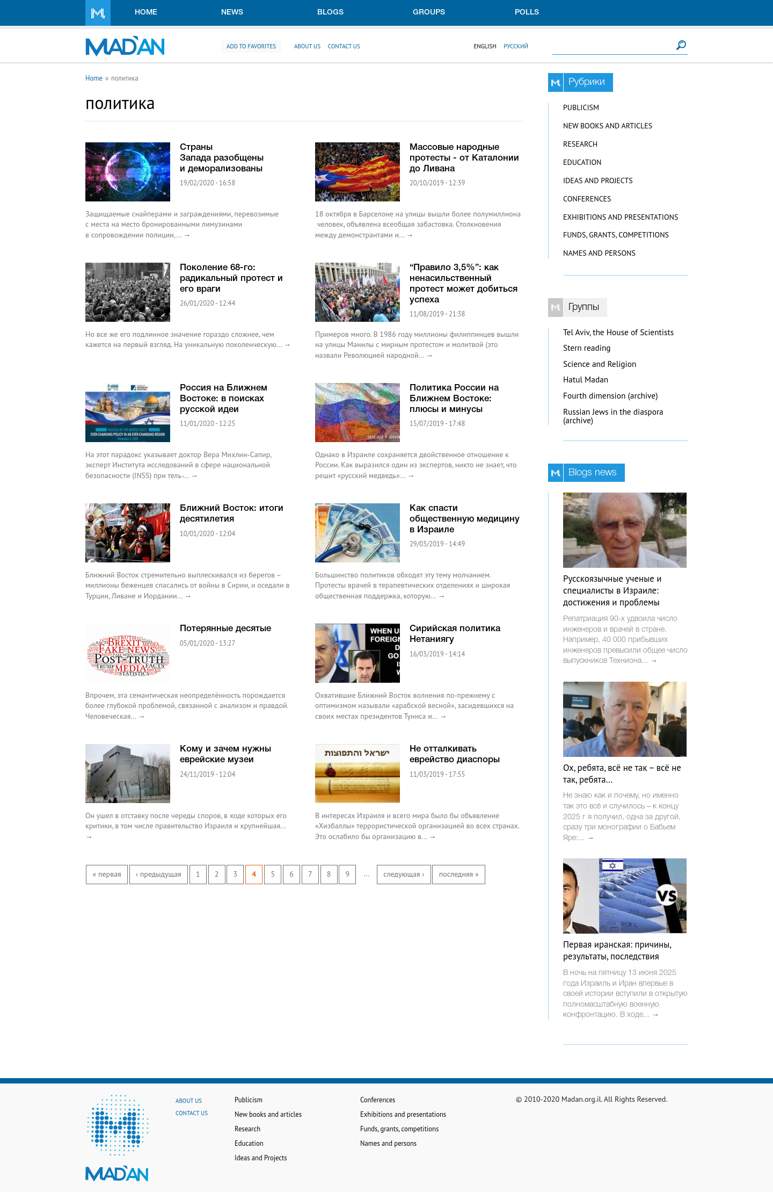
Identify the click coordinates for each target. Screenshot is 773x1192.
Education (582, 162)
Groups (429, 12)
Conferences (587, 199)
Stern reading (587, 347)
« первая (107, 874)
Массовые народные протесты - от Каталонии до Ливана (464, 158)
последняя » (459, 874)
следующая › (403, 874)
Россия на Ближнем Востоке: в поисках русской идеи (223, 399)
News (232, 12)
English (484, 46)
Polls (527, 12)
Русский (516, 46)
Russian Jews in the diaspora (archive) (613, 416)
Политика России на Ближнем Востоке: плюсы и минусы (454, 399)
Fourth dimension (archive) (610, 395)
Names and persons (599, 253)
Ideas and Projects (598, 180)
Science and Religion (599, 364)
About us (307, 46)
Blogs (330, 12)
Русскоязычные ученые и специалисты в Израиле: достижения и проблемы (612, 590)
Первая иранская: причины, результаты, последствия (617, 950)
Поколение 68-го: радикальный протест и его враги (231, 278)
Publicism (581, 107)
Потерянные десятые (225, 629)
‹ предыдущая (158, 874)
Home (146, 12)
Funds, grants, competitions (616, 235)
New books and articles (607, 126)
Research (580, 144)
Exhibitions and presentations (620, 217)
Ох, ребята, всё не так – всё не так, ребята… (622, 773)
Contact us (344, 46)
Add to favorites (251, 46)
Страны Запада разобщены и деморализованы (222, 158)
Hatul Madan (585, 379)
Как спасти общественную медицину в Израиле (465, 519)
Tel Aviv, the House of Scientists (618, 332)
